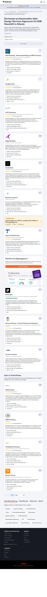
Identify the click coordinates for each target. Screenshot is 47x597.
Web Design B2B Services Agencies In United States (30, 11)
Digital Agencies (12, 11)
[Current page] (20, 495)
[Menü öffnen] (44, 2)
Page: (16, 495)
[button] (23, 39)
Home (5, 11)
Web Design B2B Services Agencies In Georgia (17, 12)
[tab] (10, 501)
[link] (41, 2)
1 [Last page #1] (24, 495)
